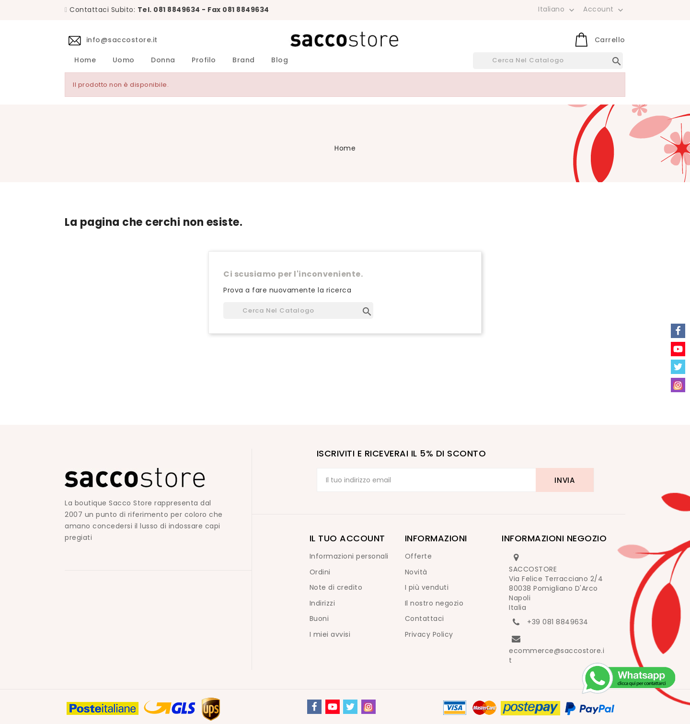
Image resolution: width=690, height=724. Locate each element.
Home (85, 60)
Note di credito (336, 587)
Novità (416, 572)
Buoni (319, 618)
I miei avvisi (330, 634)
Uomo (124, 60)
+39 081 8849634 (557, 622)
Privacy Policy (429, 634)
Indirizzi (322, 603)
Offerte (418, 556)
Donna (163, 60)
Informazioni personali (349, 556)
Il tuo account (347, 538)
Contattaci (424, 618)
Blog (279, 60)
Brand (243, 60)
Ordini (320, 572)
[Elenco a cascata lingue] (557, 9)
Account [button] (604, 9)
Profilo (204, 60)
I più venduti (427, 587)
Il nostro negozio (434, 603)
